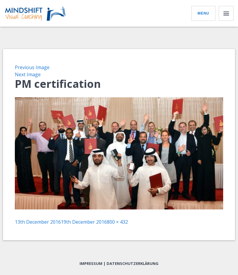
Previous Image (32, 67)
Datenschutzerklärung (132, 263)
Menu (203, 13)
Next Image (28, 74)
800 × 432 (117, 222)
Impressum (91, 263)
